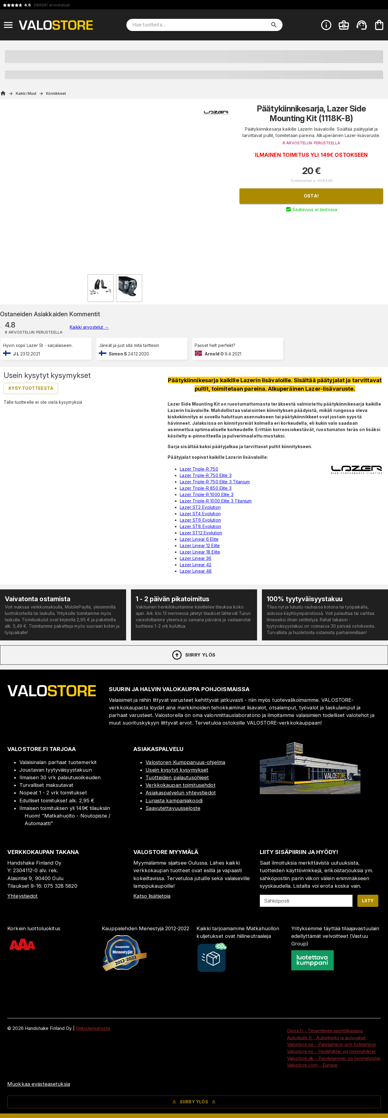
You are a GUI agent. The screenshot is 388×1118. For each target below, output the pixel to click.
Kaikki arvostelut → (89, 327)
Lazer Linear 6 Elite (199, 539)
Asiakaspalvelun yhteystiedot (181, 793)
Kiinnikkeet (56, 93)
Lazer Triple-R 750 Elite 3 (205, 475)
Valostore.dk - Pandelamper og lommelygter (334, 1058)
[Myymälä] (310, 792)
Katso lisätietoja (151, 896)
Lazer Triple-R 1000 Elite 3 (206, 494)
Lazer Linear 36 (195, 558)
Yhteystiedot (22, 896)
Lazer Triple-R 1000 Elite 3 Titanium (216, 500)
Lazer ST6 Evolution (200, 520)
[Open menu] (8, 25)
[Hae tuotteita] (200, 25)
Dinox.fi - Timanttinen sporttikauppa (325, 1031)
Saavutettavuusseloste (173, 808)
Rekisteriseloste (93, 1028)
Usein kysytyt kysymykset (177, 770)
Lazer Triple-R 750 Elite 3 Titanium (215, 481)
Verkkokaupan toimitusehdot (180, 785)
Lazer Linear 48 (196, 571)
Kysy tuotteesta (30, 388)
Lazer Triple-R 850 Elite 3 (205, 488)
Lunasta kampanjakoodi (174, 800)
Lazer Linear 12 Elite (200, 545)
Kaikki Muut (26, 93)
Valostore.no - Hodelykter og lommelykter (331, 1051)
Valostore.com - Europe (312, 1065)
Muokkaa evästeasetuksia (38, 1084)
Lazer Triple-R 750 (199, 469)
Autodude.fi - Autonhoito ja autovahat (326, 1038)
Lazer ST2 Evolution (200, 507)
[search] (274, 25)
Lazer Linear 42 (195, 564)
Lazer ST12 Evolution (201, 532)
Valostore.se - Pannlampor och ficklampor (331, 1044)
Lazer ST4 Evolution (200, 513)
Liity (367, 900)
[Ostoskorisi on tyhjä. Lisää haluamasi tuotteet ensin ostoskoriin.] (379, 25)
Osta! (311, 196)
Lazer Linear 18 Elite (200, 551)
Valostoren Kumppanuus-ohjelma (185, 762)
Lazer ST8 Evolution (200, 526)
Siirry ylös (193, 655)
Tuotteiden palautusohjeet (177, 777)
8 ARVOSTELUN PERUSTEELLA (311, 143)
